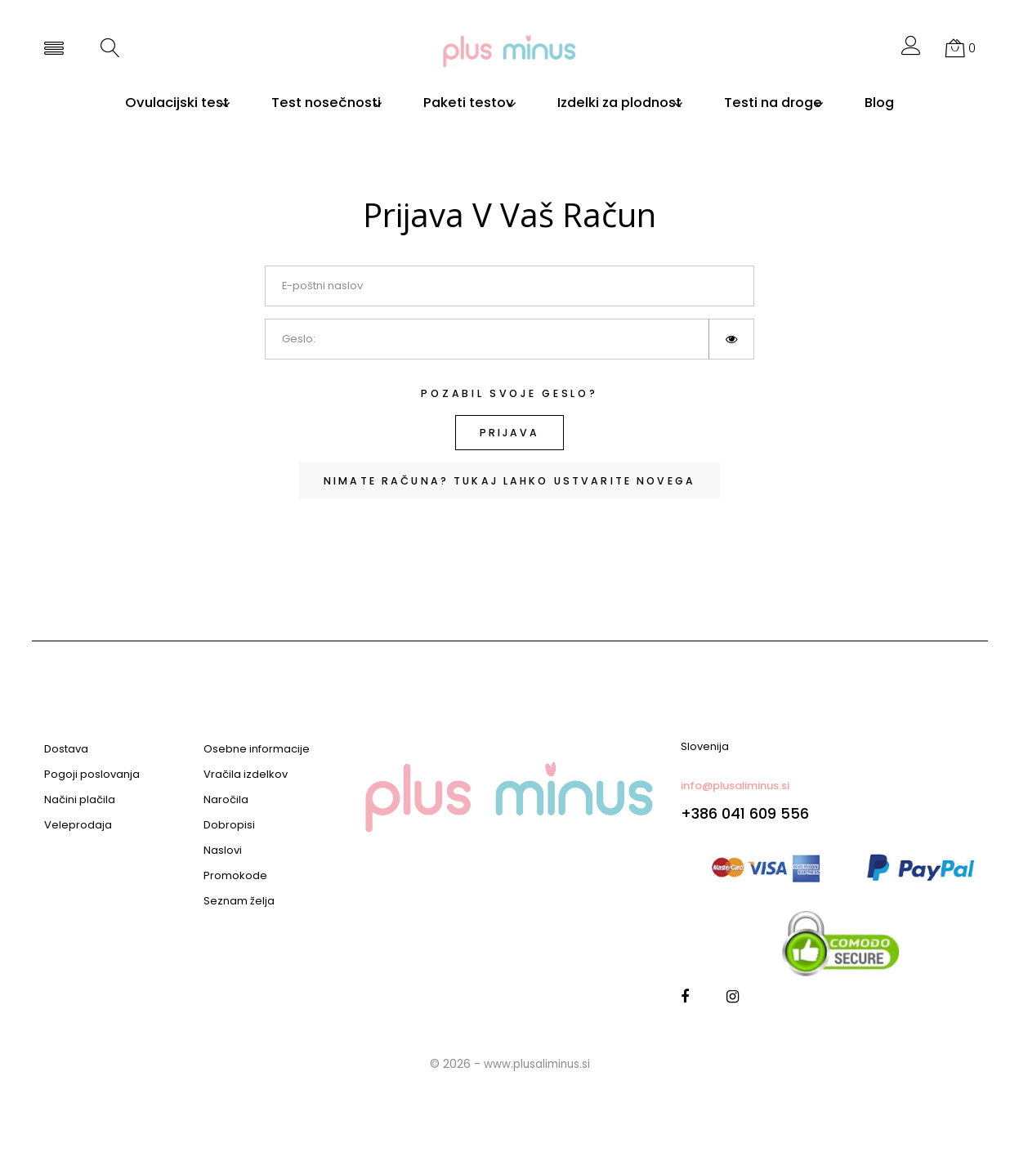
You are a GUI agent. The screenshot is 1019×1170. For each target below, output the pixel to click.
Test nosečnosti (305, 103)
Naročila (225, 799)
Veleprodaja (78, 825)
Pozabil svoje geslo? (509, 393)
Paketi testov (462, 103)
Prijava (509, 433)
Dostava (66, 749)
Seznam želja (239, 901)
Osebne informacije (256, 749)
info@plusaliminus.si (735, 785)
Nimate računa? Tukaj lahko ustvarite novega (509, 482)
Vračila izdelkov (245, 774)
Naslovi (222, 850)
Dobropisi (229, 825)
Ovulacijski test (141, 103)
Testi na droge (794, 103)
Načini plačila (79, 799)
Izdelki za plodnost (626, 103)
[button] (911, 50)
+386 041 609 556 (745, 813)
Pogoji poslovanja (92, 774)
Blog (915, 103)
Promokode (235, 875)
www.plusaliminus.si (536, 1064)
